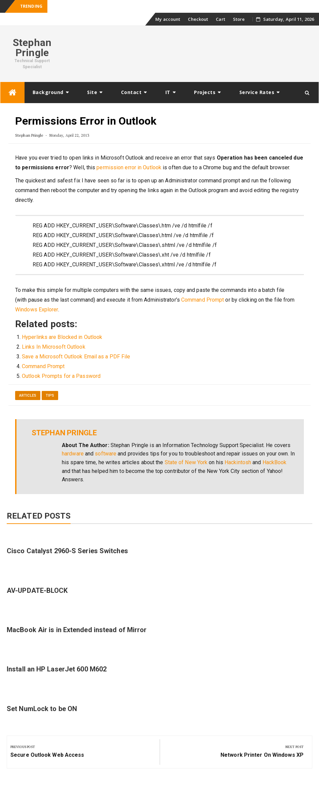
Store (239, 19)
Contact (131, 92)
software (105, 453)
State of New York (186, 462)
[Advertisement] (191, 53)
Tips (50, 395)
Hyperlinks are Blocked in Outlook (62, 337)
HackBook (275, 462)
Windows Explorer (36, 309)
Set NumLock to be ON (42, 709)
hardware (73, 453)
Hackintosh (238, 462)
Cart (220, 19)
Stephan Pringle (32, 47)
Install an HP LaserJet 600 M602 (57, 669)
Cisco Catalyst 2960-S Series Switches (67, 551)
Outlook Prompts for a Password (61, 376)
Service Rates (257, 92)
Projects (204, 92)
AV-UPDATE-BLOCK (37, 590)
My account (167, 19)
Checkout (198, 19)
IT (167, 92)
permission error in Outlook (128, 167)
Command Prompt (202, 300)
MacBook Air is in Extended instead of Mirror (77, 630)
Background (48, 92)
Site (92, 92)
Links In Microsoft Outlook (53, 347)
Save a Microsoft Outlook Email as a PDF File (76, 356)
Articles (27, 395)
